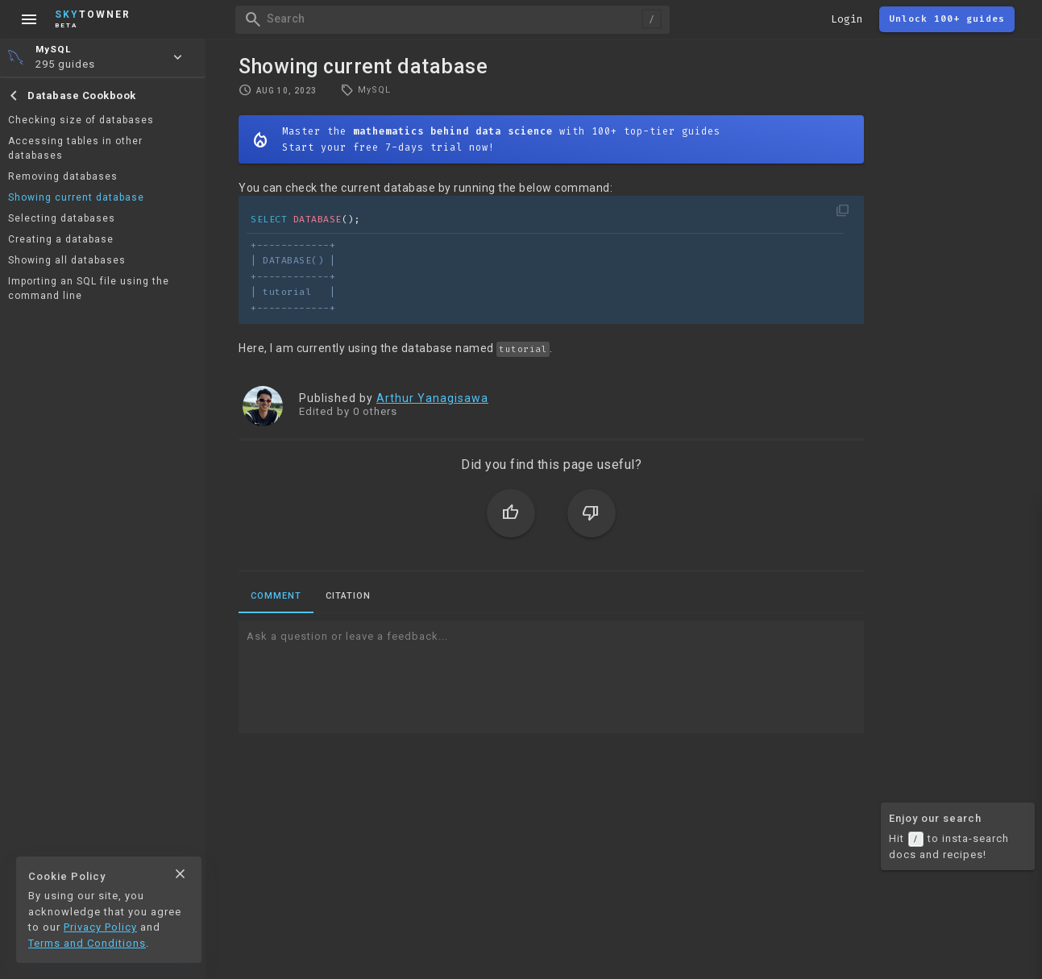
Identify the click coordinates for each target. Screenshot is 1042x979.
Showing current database (76, 197)
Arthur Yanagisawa (432, 398)
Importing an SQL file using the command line (88, 288)
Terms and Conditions (87, 943)
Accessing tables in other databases (75, 148)
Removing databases (63, 176)
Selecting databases (61, 218)
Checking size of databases (81, 120)
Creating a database (61, 239)
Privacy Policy (100, 927)
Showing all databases (67, 260)
